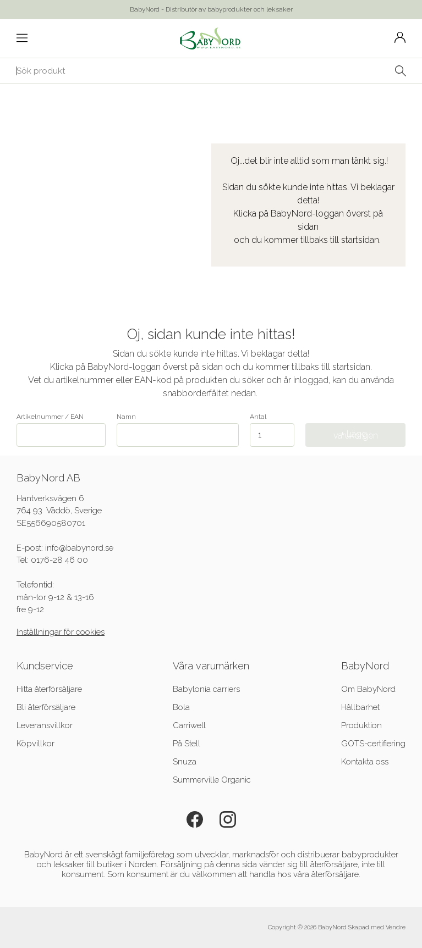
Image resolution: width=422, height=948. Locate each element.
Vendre (395, 927)
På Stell (186, 744)
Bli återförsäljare (46, 707)
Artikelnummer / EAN (61, 430)
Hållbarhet (360, 707)
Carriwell (189, 725)
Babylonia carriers (206, 689)
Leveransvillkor (45, 725)
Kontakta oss (364, 762)
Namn (178, 430)
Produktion (361, 725)
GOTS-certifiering (373, 744)
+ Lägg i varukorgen (355, 435)
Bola (181, 707)
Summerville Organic (212, 780)
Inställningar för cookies (61, 632)
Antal (258, 416)
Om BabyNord (368, 689)
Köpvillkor (35, 744)
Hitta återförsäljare (49, 689)
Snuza (184, 762)
